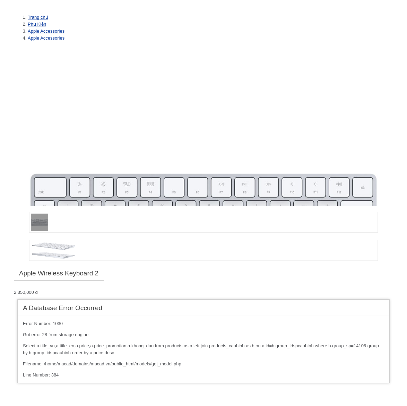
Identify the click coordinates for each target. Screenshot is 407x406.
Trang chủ (38, 17)
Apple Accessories (46, 31)
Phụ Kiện (37, 24)
